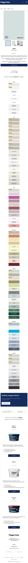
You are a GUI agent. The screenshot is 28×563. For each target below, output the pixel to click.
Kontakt (18, 557)
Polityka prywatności (14, 559)
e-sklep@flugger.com (14, 546)
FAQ (15, 557)
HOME (1, 8)
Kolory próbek (22, 411)
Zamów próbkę (6, 557)
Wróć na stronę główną (7, 411)
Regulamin (22, 557)
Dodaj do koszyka (14, 65)
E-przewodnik (12, 557)
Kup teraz (14, 455)
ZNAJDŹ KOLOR (6, 403)
